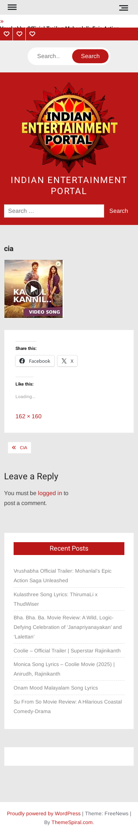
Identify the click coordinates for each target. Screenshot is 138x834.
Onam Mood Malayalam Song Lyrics (56, 688)
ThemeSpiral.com (72, 822)
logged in (50, 493)
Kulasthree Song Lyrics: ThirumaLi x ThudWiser (56, 599)
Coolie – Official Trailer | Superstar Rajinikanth (68, 651)
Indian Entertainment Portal (69, 186)
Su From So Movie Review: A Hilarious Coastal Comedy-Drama (68, 706)
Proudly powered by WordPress (44, 813)
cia (23, 447)
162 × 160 (28, 416)
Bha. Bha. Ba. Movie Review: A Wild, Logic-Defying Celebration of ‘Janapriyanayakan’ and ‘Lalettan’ (68, 627)
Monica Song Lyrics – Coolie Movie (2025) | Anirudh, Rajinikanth (64, 669)
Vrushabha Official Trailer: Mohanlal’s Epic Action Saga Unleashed (63, 575)
